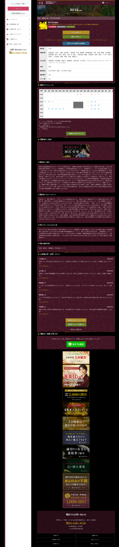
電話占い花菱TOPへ (76, 329)
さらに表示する (45, 266)
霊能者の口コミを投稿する (76, 324)
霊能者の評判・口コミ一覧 (76, 320)
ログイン (18, 8)
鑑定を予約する (76, 36)
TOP (39, 18)
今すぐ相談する (76, 32)
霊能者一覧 (45, 18)
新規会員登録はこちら (18, 13)
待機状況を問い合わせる (76, 133)
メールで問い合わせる (76, 528)
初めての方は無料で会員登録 (76, 43)
